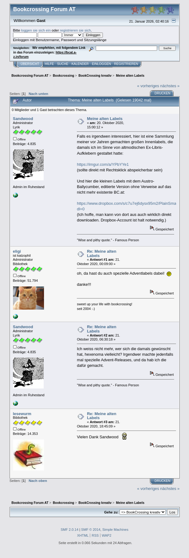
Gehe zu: (111, 512)
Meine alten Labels (105, 118)
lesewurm (22, 413)
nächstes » (169, 86)
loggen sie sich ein (36, 30)
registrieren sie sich (75, 30)
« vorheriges (148, 86)
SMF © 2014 (90, 529)
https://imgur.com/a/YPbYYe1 (103, 164)
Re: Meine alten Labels (101, 253)
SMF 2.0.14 (69, 529)
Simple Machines (115, 529)
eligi (17, 251)
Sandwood (23, 118)
